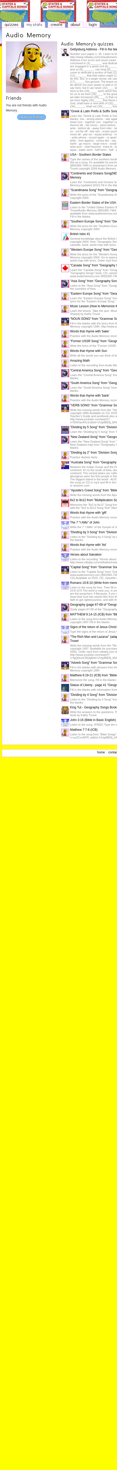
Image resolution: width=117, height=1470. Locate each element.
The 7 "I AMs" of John (85, 522)
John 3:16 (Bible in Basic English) (93, 720)
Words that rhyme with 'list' (88, 545)
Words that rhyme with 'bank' (89, 395)
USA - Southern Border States (90, 154)
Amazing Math (80, 360)
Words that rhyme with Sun (88, 351)
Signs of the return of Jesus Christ (93, 627)
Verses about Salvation (86, 554)
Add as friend (31, 117)
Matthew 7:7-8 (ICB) (84, 730)
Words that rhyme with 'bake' (89, 331)
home (101, 752)
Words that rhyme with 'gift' (88, 512)
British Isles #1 (80, 234)
